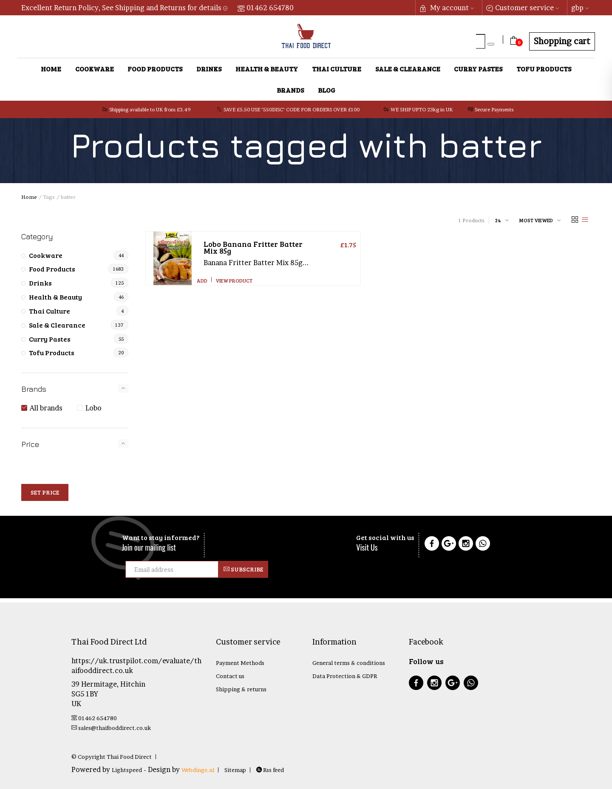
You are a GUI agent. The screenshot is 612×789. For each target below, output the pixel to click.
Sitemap (235, 769)
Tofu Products (543, 68)
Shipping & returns (241, 689)
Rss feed (270, 769)
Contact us (230, 676)
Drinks (208, 68)
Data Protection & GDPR (344, 676)
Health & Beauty (266, 68)
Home (51, 68)
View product (233, 280)
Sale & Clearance (407, 68)
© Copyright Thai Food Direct (111, 756)
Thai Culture (336, 68)
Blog (326, 89)
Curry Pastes (478, 68)
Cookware (94, 68)
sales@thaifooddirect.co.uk (111, 727)
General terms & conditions (348, 662)
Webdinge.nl (197, 769)
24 (498, 220)
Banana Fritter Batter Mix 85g (253, 247)
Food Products (155, 68)
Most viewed (536, 220)
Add (202, 280)
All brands (46, 408)
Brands (290, 89)
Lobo (93, 408)
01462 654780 (266, 7)
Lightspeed (127, 769)
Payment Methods (240, 662)
